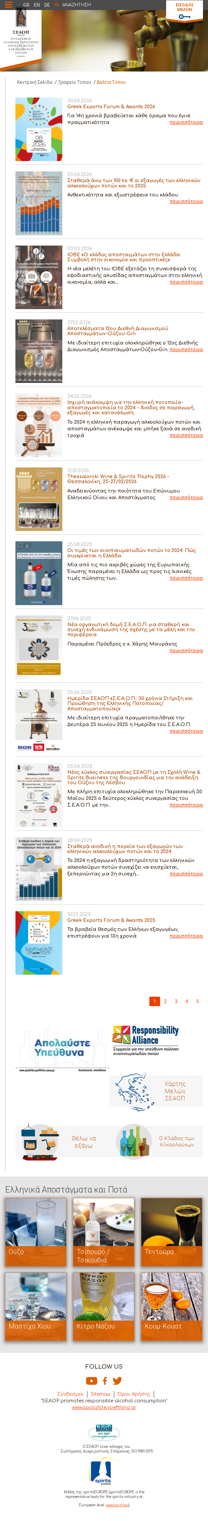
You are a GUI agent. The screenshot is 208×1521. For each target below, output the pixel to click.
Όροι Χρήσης (134, 1394)
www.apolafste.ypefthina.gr (104, 1407)
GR (26, 5)
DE (47, 5)
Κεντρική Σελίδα (34, 82)
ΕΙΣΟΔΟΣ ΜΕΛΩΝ (185, 7)
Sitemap (101, 1394)
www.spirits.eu (117, 1505)
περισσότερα (186, 122)
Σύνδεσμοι (70, 1394)
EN (37, 5)
